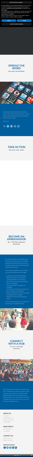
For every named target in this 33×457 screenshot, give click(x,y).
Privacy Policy (7, 421)
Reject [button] (8, 450)
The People (6, 416)
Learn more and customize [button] (16, 454)
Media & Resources (8, 418)
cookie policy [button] (4, 439)
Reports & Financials (8, 420)
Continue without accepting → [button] (16, 432)
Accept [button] (24, 450)
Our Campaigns (7, 429)
